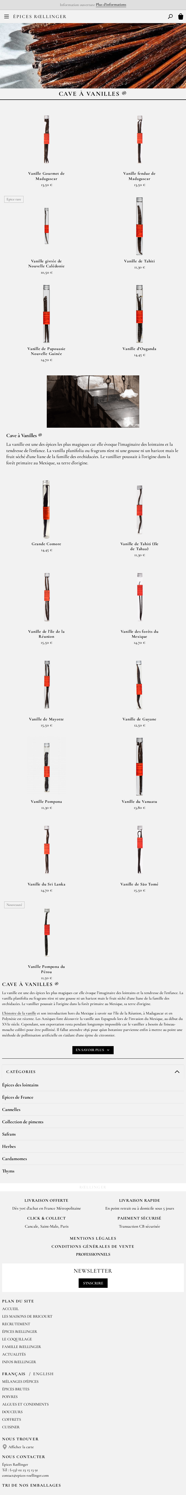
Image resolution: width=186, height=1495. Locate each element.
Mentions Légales (93, 1186)
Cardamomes (14, 1106)
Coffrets (11, 1367)
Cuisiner (11, 1374)
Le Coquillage (17, 1286)
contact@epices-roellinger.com (25, 1423)
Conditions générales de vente (92, 1194)
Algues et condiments (25, 1352)
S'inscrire (93, 1230)
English (43, 1321)
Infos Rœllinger (19, 1309)
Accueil (10, 1256)
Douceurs (12, 1359)
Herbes (9, 1094)
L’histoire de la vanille (19, 960)
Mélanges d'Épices (20, 1329)
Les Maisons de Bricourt (27, 1264)
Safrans (9, 1082)
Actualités (14, 1302)
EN (97, 17)
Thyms (8, 1118)
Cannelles (11, 1057)
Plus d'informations (111, 4)
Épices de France (17, 1045)
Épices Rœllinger (40, 16)
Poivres (10, 1344)
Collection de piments (22, 1069)
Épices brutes (15, 1336)
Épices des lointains (20, 1032)
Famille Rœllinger (21, 1294)
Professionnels (93, 1202)
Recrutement (16, 1271)
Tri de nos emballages (31, 1433)
